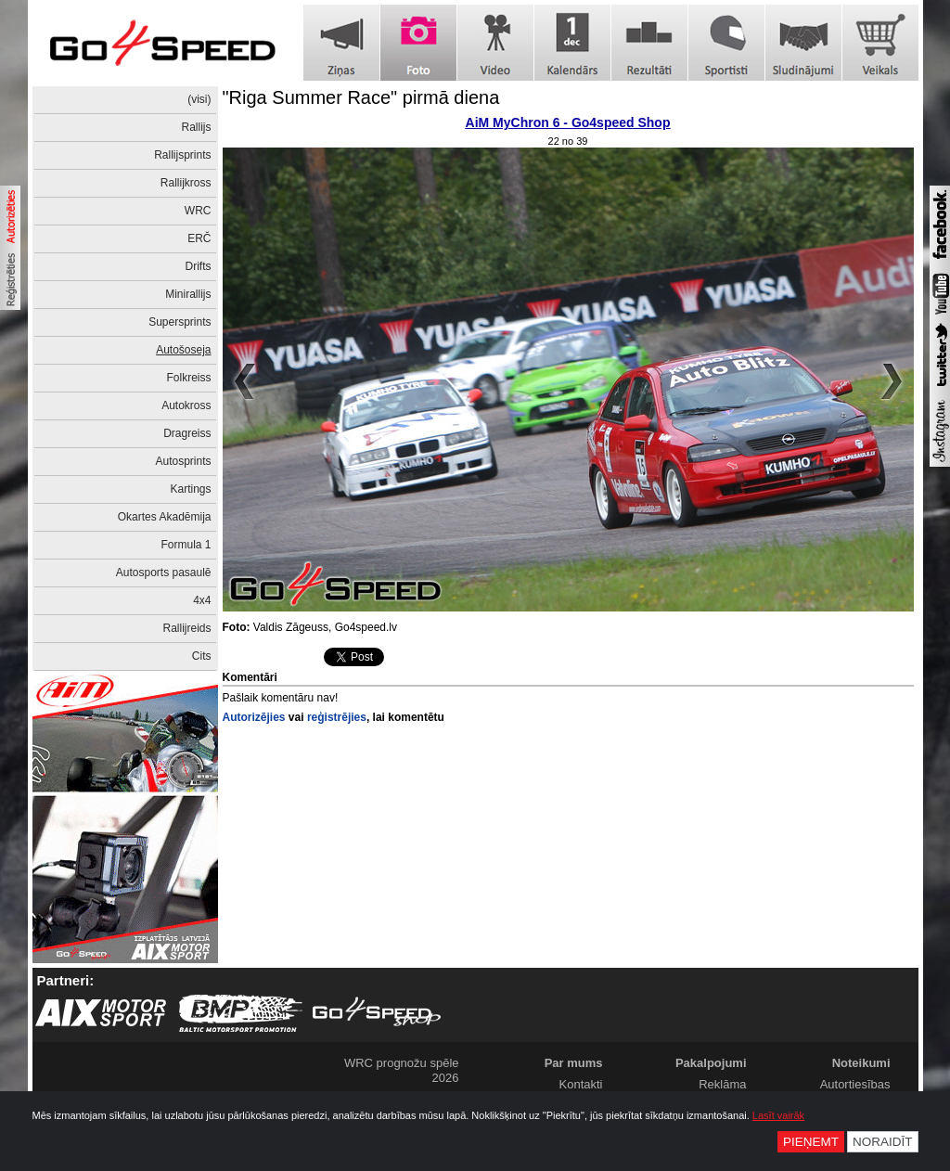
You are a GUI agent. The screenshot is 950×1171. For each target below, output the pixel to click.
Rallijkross (186, 182)
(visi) (199, 99)
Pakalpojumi (711, 1063)
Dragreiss (187, 433)
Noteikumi (861, 1063)
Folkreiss (188, 377)
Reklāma (722, 1084)
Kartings (190, 489)
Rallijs (196, 127)
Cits (202, 656)
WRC (198, 210)
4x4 (202, 600)
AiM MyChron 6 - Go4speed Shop (568, 122)
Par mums (574, 1063)
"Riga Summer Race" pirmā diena (361, 97)
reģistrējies (336, 717)
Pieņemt (811, 1142)
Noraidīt (883, 1142)
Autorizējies (254, 717)
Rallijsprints (182, 154)
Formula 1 (185, 544)
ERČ (199, 238)
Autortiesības (855, 1084)
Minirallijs (188, 294)
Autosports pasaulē (164, 572)
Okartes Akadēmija (165, 516)
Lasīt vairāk (778, 1115)
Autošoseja (183, 349)
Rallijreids (186, 628)
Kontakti (581, 1084)
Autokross (186, 405)
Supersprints (179, 321)
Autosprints (183, 461)
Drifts (199, 266)
